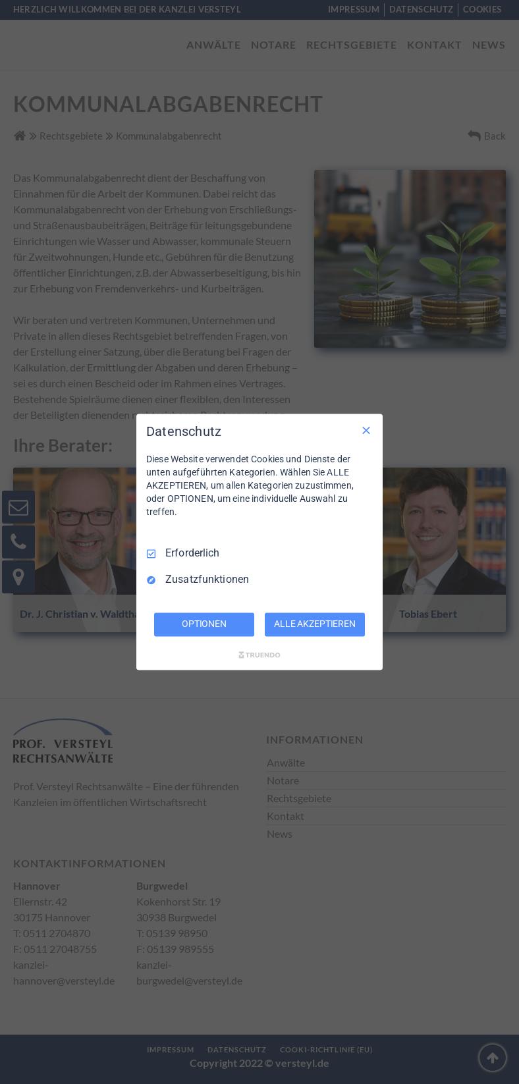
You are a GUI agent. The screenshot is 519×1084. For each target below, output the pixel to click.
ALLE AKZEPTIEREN (315, 624)
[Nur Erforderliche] (366, 430)
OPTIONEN (204, 624)
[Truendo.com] (259, 655)
